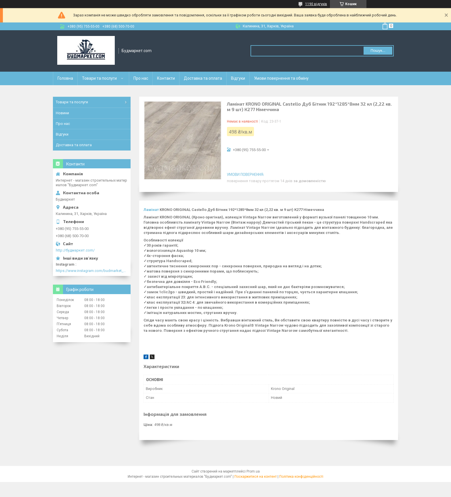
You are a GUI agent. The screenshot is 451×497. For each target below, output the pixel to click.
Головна (65, 78)
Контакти (166, 78)
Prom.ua (253, 471)
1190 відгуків (316, 4)
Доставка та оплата (203, 78)
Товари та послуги (99, 78)
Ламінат (151, 209)
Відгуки (238, 78)
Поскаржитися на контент (255, 477)
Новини (62, 113)
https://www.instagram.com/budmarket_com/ (92, 271)
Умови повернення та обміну (281, 78)
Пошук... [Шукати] (377, 50)
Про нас (140, 78)
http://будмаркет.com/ (75, 250)
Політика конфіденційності (301, 477)
